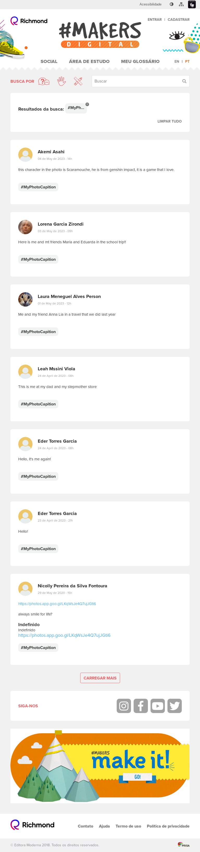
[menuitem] (150, 4)
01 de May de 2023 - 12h (54, 303)
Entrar (155, 19)
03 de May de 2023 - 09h (55, 231)
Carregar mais (100, 678)
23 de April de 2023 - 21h (55, 520)
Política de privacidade (168, 826)
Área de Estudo (89, 61)
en (176, 61)
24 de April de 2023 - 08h (56, 375)
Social (49, 61)
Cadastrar (179, 19)
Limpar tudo (170, 121)
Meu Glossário (140, 61)
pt (187, 61)
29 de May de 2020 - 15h (55, 592)
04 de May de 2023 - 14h (55, 158)
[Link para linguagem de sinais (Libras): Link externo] (192, 4)
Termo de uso (128, 826)
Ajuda (104, 826)
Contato (85, 826)
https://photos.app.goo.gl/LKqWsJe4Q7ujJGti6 (57, 604)
